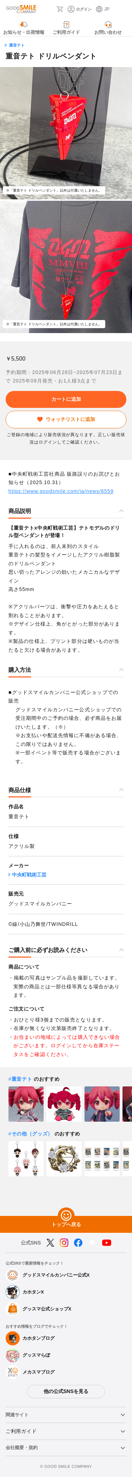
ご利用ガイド (21, 1431)
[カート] (59, 9)
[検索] (49, 9)
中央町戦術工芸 (29, 875)
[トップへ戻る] (66, 1215)
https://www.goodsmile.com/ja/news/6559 (61, 491)
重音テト (17, 45)
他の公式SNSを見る (66, 1391)
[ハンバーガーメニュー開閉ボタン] (122, 9)
